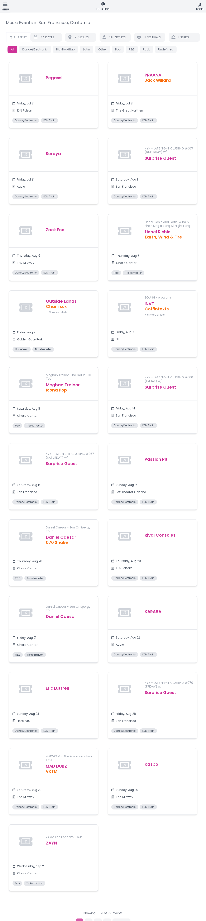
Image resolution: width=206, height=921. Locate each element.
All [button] (12, 49)
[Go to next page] (121, 892)
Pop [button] (118, 49)
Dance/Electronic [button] (35, 49)
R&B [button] (132, 49)
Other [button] (102, 49)
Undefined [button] (165, 49)
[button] (53, 98)
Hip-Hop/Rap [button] (65, 49)
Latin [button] (86, 49)
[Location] (103, 6)
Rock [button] (146, 49)
